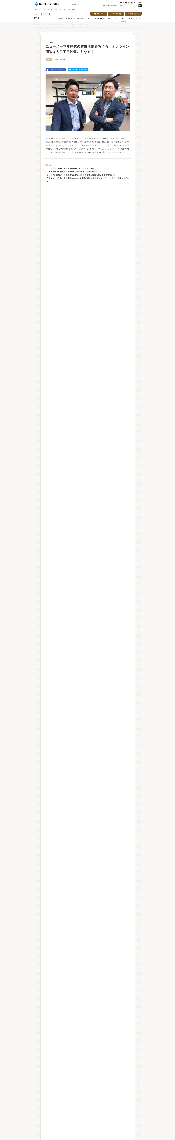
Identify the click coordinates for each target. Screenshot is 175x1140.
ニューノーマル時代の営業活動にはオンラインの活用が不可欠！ (74, 171)
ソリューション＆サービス (57, 9)
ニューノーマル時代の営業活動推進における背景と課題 (70, 168)
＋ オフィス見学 (121, 13)
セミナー (139, 18)
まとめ (49, 181)
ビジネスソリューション (40, 9)
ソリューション (112, 18)
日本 (116, 5)
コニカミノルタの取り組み (75, 18)
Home (60, 18)
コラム (123, 18)
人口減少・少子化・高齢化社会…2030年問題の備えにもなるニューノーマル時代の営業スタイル (88, 177)
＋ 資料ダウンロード (107, 13)
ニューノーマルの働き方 (96, 18)
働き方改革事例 (60, 59)
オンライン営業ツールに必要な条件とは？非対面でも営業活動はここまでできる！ (82, 174)
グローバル (109, 5)
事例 (130, 18)
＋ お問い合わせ (135, 13)
